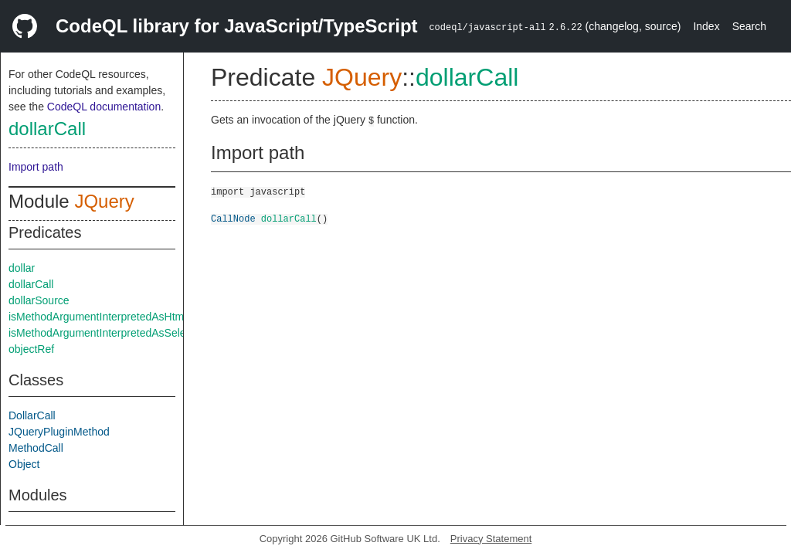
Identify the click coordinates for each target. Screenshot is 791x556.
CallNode (233, 218)
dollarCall (47, 128)
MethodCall (35, 448)
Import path (35, 167)
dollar (21, 268)
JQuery (104, 201)
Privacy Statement (491, 538)
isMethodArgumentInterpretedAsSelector (106, 333)
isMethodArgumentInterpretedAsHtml (97, 316)
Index (706, 26)
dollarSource (39, 300)
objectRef (31, 349)
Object (23, 464)
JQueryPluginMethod (59, 431)
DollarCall (32, 415)
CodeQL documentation (104, 106)
